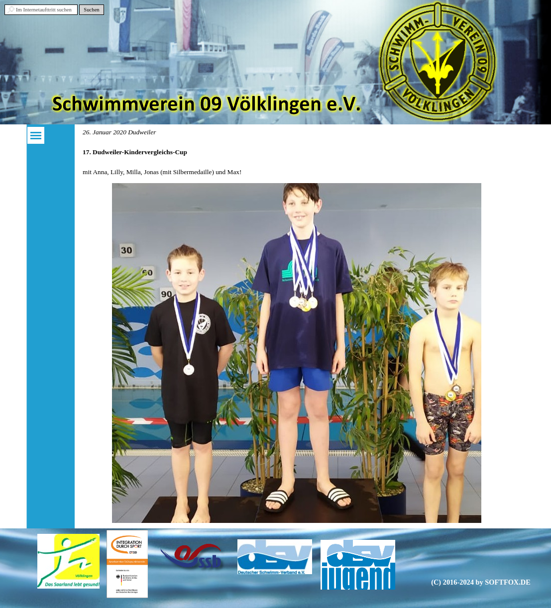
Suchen (91, 9)
